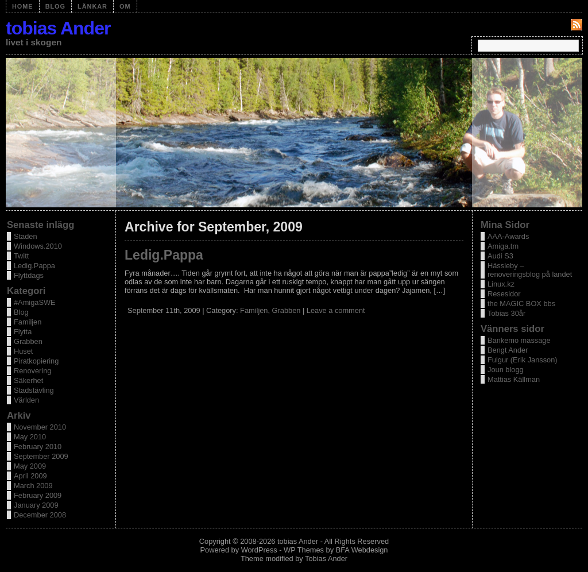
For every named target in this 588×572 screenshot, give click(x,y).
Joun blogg (506, 369)
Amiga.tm (503, 246)
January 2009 (36, 505)
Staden (25, 236)
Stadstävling (34, 390)
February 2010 (37, 446)
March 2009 (33, 485)
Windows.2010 (38, 246)
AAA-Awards (508, 236)
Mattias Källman (514, 379)
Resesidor (504, 293)
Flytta (23, 331)
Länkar (92, 6)
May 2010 (30, 436)
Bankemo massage (519, 340)
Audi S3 (500, 256)
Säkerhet (28, 380)
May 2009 (30, 466)
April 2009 (30, 475)
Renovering (32, 370)
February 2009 (37, 495)
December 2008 (40, 515)
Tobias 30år (506, 313)
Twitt (21, 256)
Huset (23, 351)
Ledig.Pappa (164, 255)
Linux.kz (501, 284)
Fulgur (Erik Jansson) (523, 359)
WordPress (259, 550)
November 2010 (40, 427)
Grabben (286, 310)
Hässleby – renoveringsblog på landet (530, 270)
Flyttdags (29, 275)
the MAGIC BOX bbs (521, 303)
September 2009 (41, 456)
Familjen (254, 310)
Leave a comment (336, 310)
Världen (26, 400)
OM (125, 6)
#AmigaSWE (35, 302)
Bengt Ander (508, 350)
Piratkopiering (36, 361)
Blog (55, 6)
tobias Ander (58, 28)
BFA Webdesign (362, 550)
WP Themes (304, 550)
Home (22, 6)
